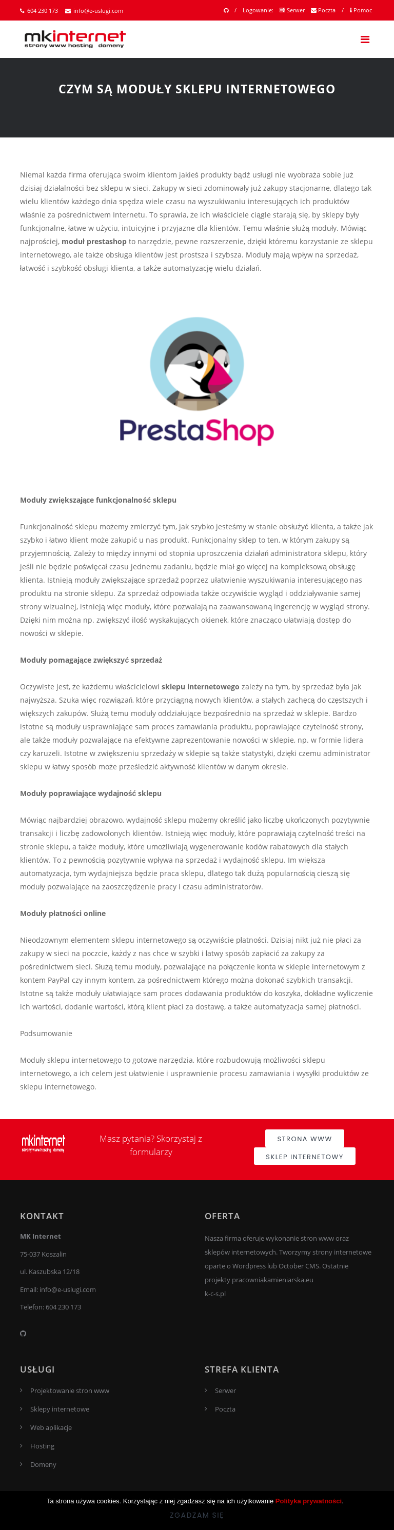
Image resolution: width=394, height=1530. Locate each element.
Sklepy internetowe (59, 1409)
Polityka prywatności (308, 1501)
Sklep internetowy (304, 1157)
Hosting (42, 1445)
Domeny (43, 1464)
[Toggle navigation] (365, 39)
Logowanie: (258, 10)
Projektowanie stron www (69, 1390)
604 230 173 (39, 10)
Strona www (304, 1139)
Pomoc (361, 10)
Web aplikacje (51, 1427)
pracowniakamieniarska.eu (272, 1279)
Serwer (292, 10)
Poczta (323, 10)
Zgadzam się (197, 1515)
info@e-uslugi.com (94, 10)
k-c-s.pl (215, 1293)
